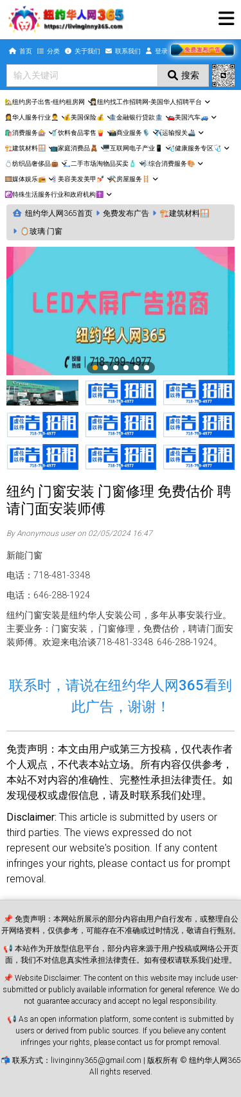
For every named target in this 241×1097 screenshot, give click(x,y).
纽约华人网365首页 (59, 213)
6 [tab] (147, 368)
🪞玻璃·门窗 (41, 231)
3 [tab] (116, 368)
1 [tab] (96, 368)
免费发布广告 (126, 213)
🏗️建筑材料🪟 (184, 213)
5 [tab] (137, 368)
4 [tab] (126, 368)
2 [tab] (106, 368)
